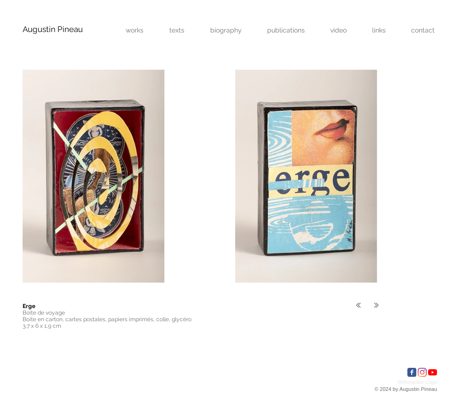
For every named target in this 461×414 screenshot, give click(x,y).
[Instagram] (422, 372)
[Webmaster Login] (417, 382)
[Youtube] (432, 372)
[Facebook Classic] (411, 372)
